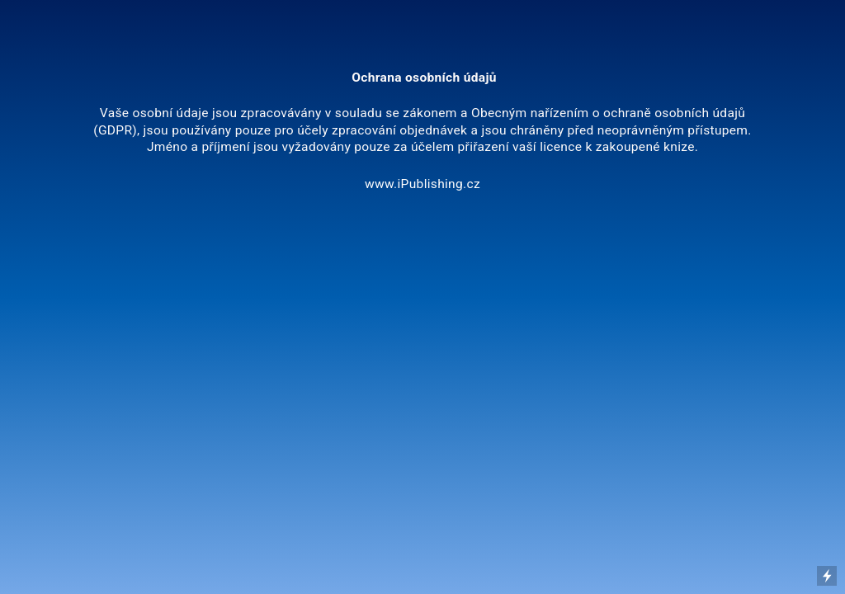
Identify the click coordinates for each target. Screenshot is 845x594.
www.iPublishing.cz (422, 184)
